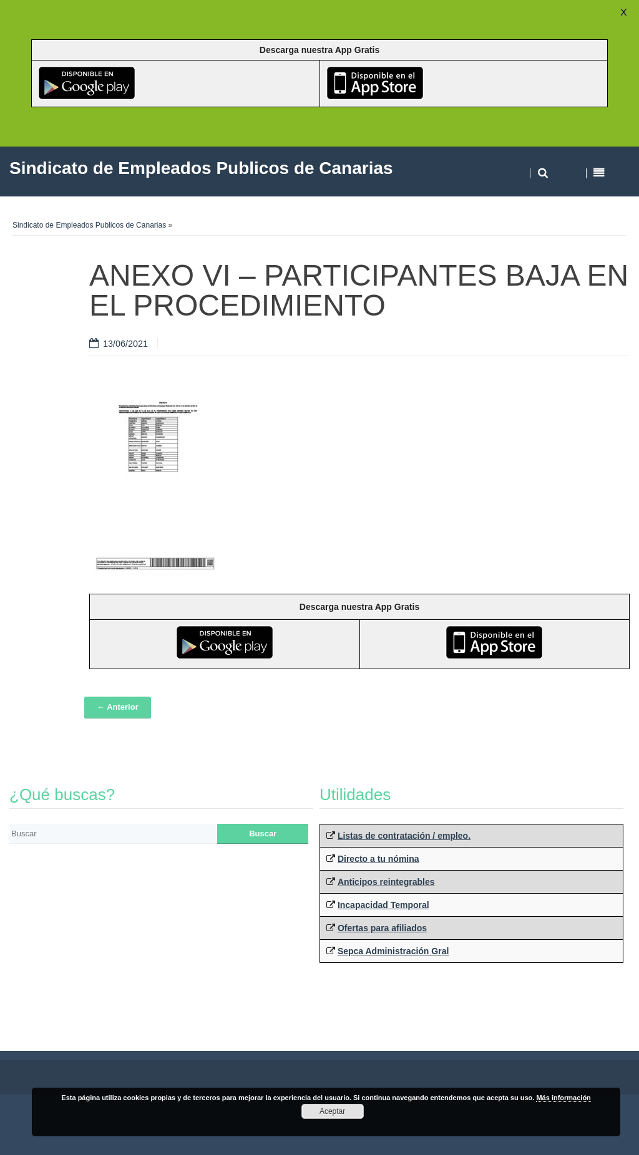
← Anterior (118, 707)
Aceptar (332, 1111)
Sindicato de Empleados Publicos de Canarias (89, 225)
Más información (563, 1097)
